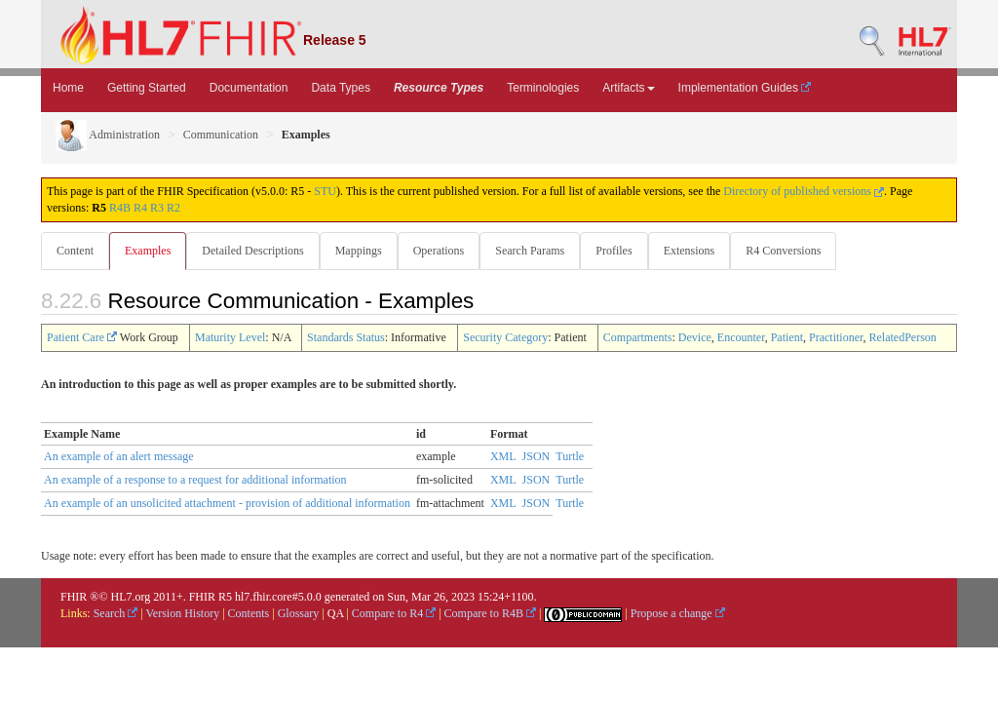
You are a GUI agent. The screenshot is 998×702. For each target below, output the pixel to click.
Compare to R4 (394, 614)
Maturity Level (230, 338)
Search (116, 614)
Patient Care (82, 338)
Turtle (570, 457)
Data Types (340, 88)
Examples (150, 250)
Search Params (539, 250)
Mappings (364, 250)
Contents (249, 614)
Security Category (505, 338)
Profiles (625, 250)
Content (75, 250)
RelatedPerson (903, 338)
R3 (157, 207)
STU (325, 191)
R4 (140, 207)
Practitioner (836, 338)
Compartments (637, 338)
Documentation (249, 88)
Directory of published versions (803, 191)
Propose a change (678, 614)
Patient (787, 338)
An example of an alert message (119, 457)
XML (503, 457)
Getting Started (146, 88)
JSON (536, 457)
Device (694, 338)
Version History (183, 614)
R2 (173, 207)
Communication (220, 134)
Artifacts (628, 88)
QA (335, 614)
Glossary (299, 614)
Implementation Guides (745, 88)
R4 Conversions (798, 250)
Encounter (741, 338)
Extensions (703, 250)
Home (68, 88)
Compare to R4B (490, 614)
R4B (120, 207)
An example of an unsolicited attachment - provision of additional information (227, 504)
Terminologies (543, 88)
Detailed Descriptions (256, 250)
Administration (108, 134)
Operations (447, 250)
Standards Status (346, 338)
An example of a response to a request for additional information (195, 481)
